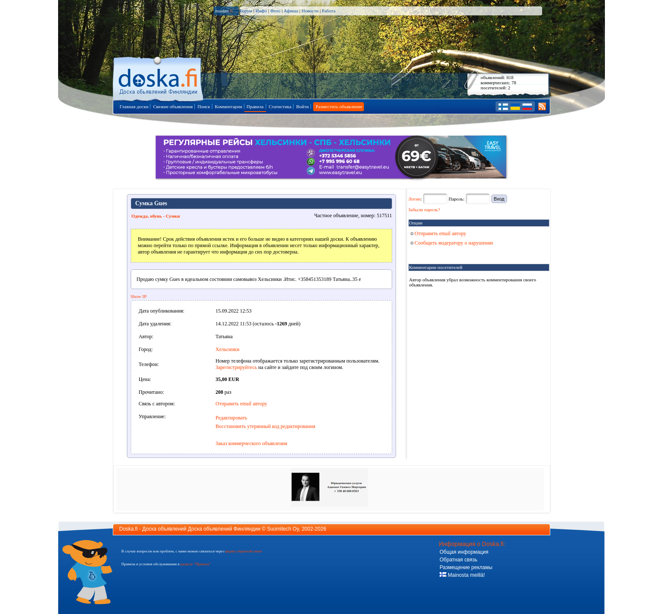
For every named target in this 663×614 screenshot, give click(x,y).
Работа (328, 10)
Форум (245, 10)
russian (224, 10)
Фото (275, 10)
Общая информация (464, 552)
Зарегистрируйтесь (236, 367)
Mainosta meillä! (462, 575)
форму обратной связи (243, 551)
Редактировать (231, 418)
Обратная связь (458, 560)
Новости (310, 10)
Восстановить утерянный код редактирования (265, 426)
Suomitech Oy (283, 529)
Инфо (261, 10)
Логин (414, 198)
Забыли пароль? (424, 209)
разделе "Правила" (195, 564)
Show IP (139, 296)
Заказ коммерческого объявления (251, 443)
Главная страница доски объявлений (159, 77)
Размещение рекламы (466, 567)
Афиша (291, 10)
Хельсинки (228, 349)
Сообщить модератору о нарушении (452, 243)
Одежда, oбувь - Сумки (156, 215)
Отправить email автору (241, 404)
